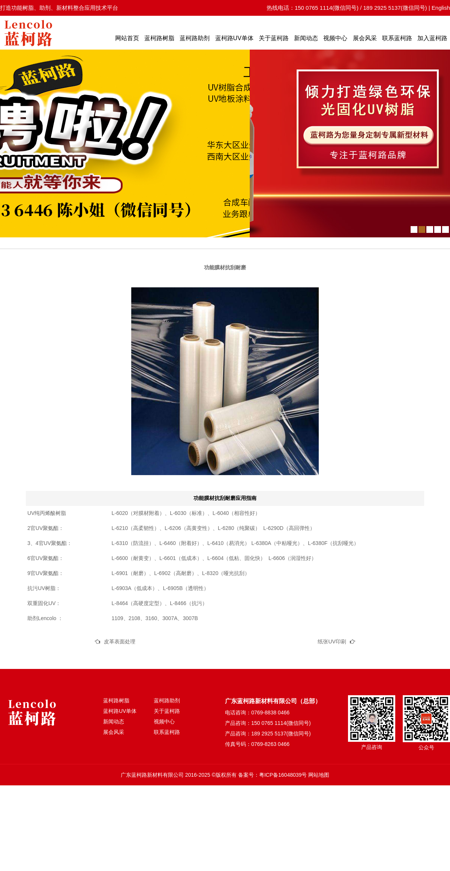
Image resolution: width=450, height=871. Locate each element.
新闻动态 (306, 38)
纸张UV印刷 (332, 642)
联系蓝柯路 (397, 38)
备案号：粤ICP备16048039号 (272, 775)
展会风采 (365, 38)
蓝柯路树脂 (159, 38)
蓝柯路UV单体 (234, 38)
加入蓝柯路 (432, 38)
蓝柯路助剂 (195, 38)
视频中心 (335, 38)
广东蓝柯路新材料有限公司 (152, 775)
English (441, 8)
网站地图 (318, 775)
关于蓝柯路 (274, 38)
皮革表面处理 (119, 642)
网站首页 (127, 38)
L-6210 (120, 528)
